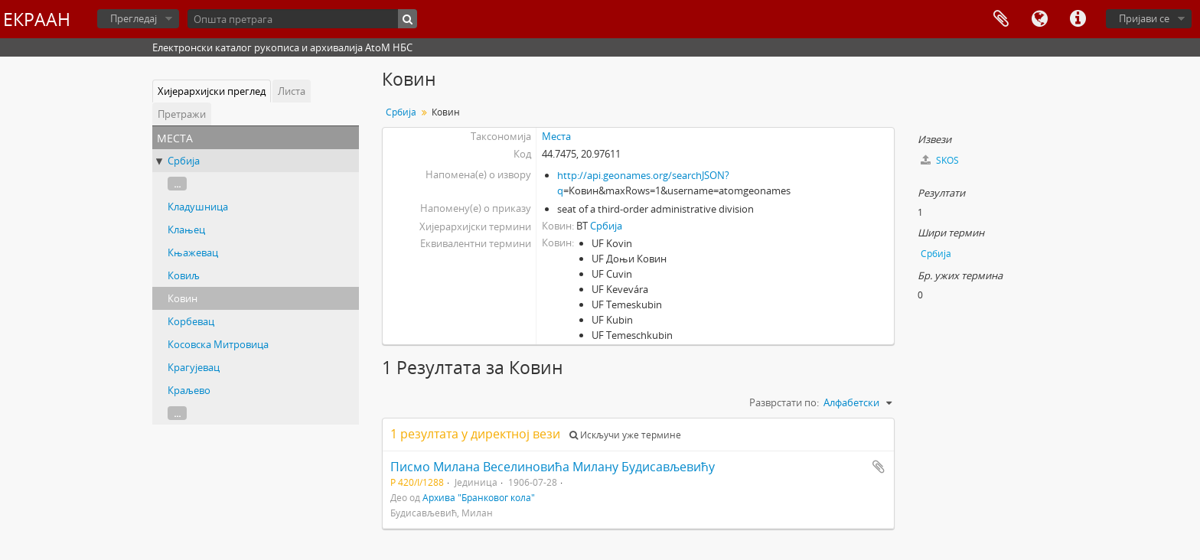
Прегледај (133, 18)
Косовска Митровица (218, 344)
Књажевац (193, 252)
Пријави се (1144, 18)
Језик (1039, 19)
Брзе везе (1077, 19)
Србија (184, 161)
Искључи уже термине (625, 434)
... (177, 183)
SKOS (940, 160)
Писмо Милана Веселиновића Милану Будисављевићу (552, 466)
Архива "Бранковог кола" (478, 497)
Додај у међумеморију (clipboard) (878, 466)
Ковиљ (184, 275)
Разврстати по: (784, 402)
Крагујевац (194, 367)
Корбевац (191, 321)
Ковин (182, 298)
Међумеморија (1001, 19)
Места (556, 136)
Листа (291, 91)
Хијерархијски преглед (212, 91)
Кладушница (198, 206)
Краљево (189, 390)
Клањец (186, 229)
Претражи (182, 114)
